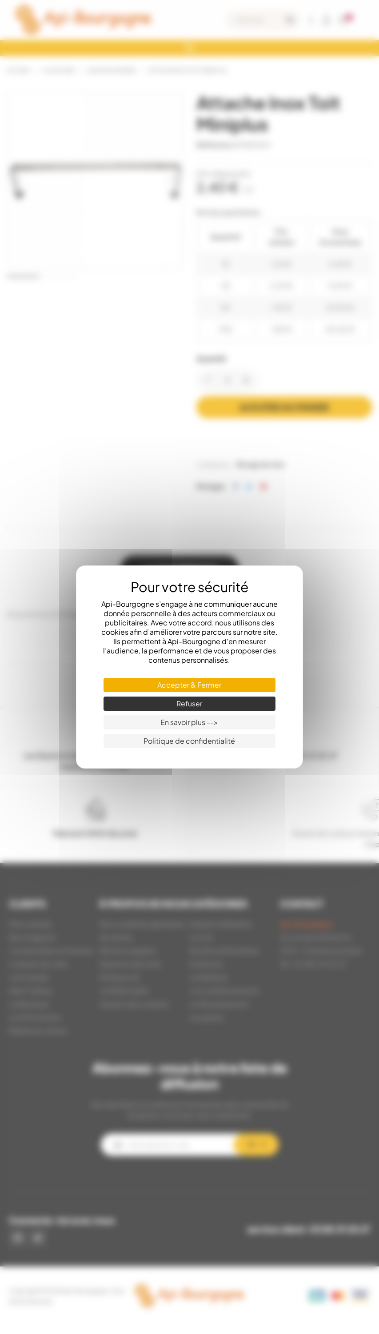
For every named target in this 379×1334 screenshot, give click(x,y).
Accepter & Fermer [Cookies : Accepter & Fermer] (189, 684)
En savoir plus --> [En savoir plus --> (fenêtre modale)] (189, 722)
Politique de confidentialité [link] (189, 740)
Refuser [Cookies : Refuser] (189, 703)
